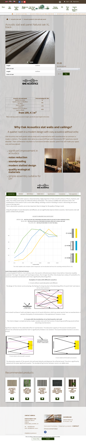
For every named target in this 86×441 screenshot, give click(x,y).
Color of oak (10, 68)
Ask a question (73, 194)
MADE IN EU (40, 194)
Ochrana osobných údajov (51, 428)
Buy (66, 74)
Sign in (66, 1)
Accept (48, 438)
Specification (51, 194)
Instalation (62, 194)
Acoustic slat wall (21, 14)
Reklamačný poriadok (65, 426)
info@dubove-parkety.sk (30, 433)
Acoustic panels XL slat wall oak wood (42, 14)
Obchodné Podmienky (50, 426)
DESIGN (21, 194)
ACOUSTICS (11, 194)
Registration (75, 1)
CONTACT (76, 426)
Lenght (8, 65)
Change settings (36, 438)
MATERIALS (30, 194)
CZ (15, 1)
